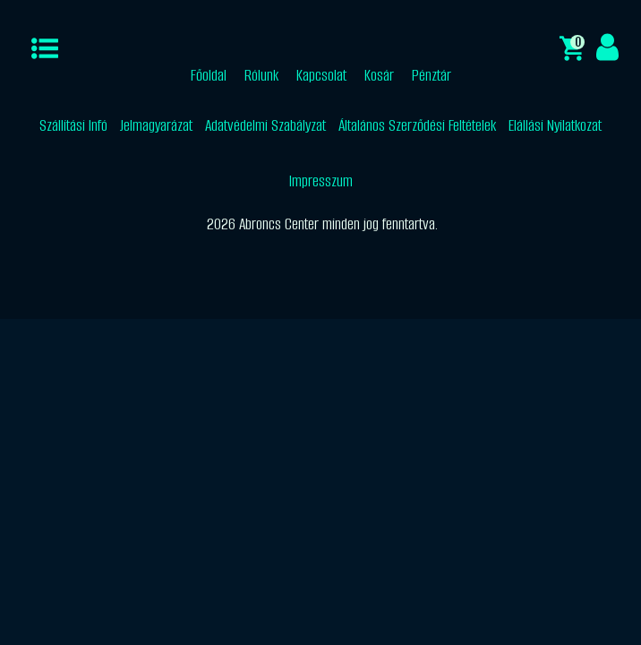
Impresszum (321, 181)
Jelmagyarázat (156, 125)
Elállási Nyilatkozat (555, 125)
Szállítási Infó (73, 125)
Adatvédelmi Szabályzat (265, 125)
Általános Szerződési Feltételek (417, 125)
